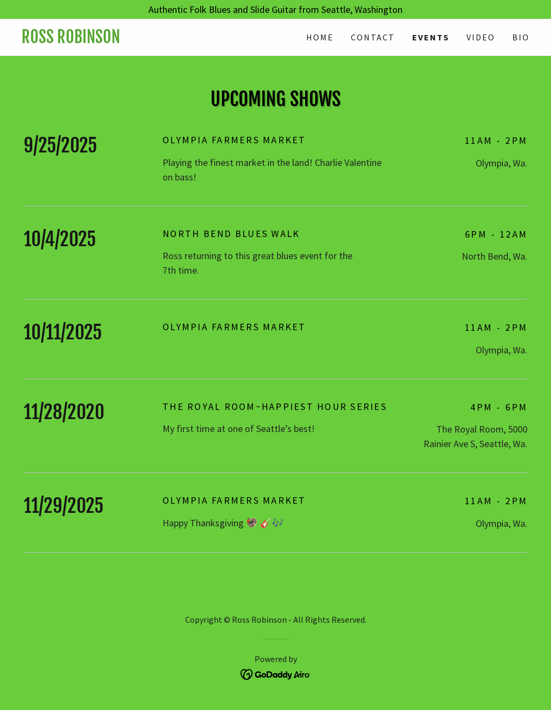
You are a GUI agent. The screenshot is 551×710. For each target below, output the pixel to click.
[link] (149, 39)
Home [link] (320, 37)
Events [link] (430, 37)
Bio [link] (520, 37)
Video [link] (481, 37)
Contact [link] (373, 37)
